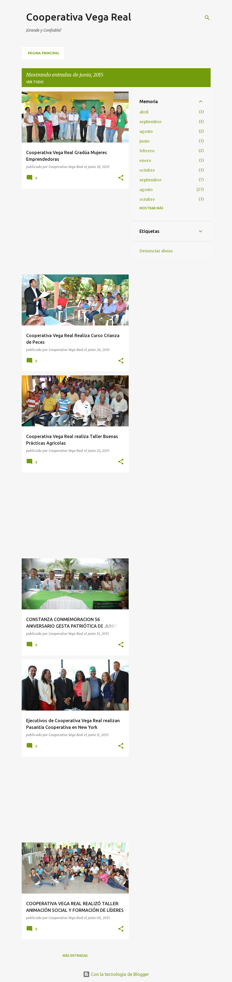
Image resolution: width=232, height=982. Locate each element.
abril (143, 112)
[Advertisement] (73, 231)
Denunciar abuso (156, 250)
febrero (146, 150)
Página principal (43, 53)
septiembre (150, 121)
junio (144, 141)
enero (145, 160)
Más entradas (75, 955)
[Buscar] (207, 17)
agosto (146, 131)
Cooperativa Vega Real (78, 16)
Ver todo (35, 82)
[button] (121, 178)
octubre (147, 170)
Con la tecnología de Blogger (116, 974)
